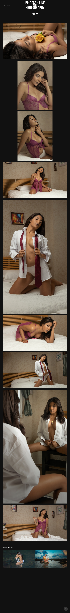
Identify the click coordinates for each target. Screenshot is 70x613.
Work (4, 5)
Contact (9, 5)
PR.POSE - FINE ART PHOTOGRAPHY (35, 5)
